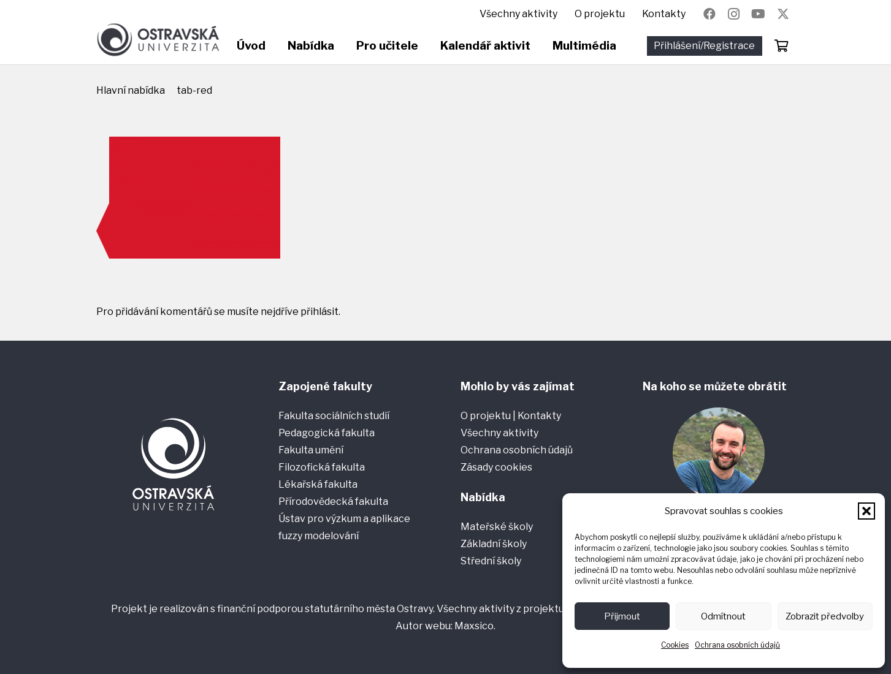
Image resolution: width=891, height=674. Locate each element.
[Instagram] (734, 14)
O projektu (487, 416)
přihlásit (319, 311)
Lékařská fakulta (318, 484)
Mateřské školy (497, 526)
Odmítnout (723, 616)
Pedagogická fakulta (326, 433)
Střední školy (491, 561)
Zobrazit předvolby (825, 616)
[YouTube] (758, 14)
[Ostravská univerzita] (158, 39)
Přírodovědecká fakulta (333, 501)
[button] (866, 511)
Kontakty (539, 416)
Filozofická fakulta (321, 467)
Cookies (675, 644)
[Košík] (781, 46)
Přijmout (622, 616)
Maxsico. (474, 626)
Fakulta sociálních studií (333, 416)
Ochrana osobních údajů (737, 644)
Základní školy (494, 544)
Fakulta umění (310, 450)
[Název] (783, 14)
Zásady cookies (496, 467)
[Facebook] (709, 14)
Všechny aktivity (499, 433)
